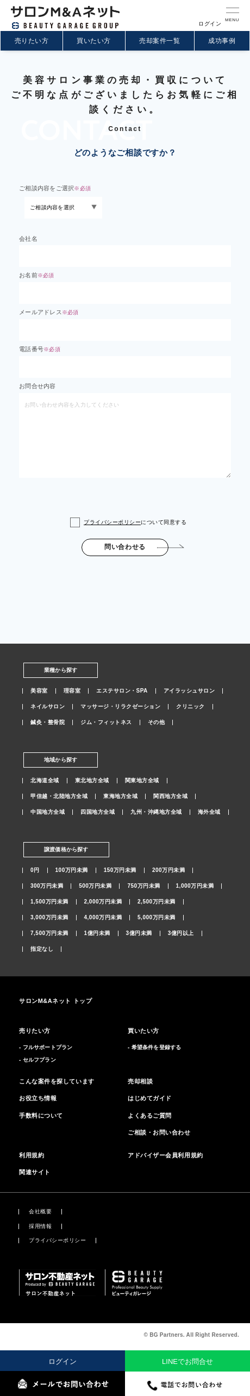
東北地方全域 (92, 780)
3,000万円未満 (49, 917)
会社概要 (40, 1211)
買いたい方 (93, 41)
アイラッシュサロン (189, 691)
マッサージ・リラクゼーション (120, 706)
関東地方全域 (142, 780)
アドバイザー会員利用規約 (165, 1155)
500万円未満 (95, 886)
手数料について (41, 1115)
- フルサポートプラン (45, 1047)
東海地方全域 (120, 796)
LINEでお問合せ (187, 1361)
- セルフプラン (37, 1060)
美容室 (39, 691)
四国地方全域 (97, 812)
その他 (156, 722)
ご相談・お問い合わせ (159, 1132)
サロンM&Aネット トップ (55, 1001)
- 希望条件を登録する (154, 1047)
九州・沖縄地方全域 (156, 812)
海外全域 (209, 812)
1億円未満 (97, 933)
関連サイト (35, 1172)
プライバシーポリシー (112, 522)
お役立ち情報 (38, 1098)
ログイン (62, 1361)
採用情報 (40, 1226)
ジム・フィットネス (106, 722)
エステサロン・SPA (122, 691)
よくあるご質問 (150, 1115)
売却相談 (140, 1081)
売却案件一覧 (159, 41)
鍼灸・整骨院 (47, 722)
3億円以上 (181, 933)
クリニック (190, 706)
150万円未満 (120, 870)
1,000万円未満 (195, 886)
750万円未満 (143, 886)
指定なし (41, 949)
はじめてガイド (150, 1098)
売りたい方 (31, 41)
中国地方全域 (47, 812)
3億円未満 (139, 933)
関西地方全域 (170, 796)
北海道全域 (44, 780)
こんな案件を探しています (57, 1081)
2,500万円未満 (157, 902)
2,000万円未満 (103, 902)
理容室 (72, 691)
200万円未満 (168, 870)
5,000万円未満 (157, 917)
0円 (35, 870)
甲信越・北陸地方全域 (59, 796)
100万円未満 (71, 870)
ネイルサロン (47, 706)
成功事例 (221, 41)
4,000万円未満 (103, 917)
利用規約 (31, 1155)
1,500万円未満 (49, 902)
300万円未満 (46, 886)
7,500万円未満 (49, 933)
